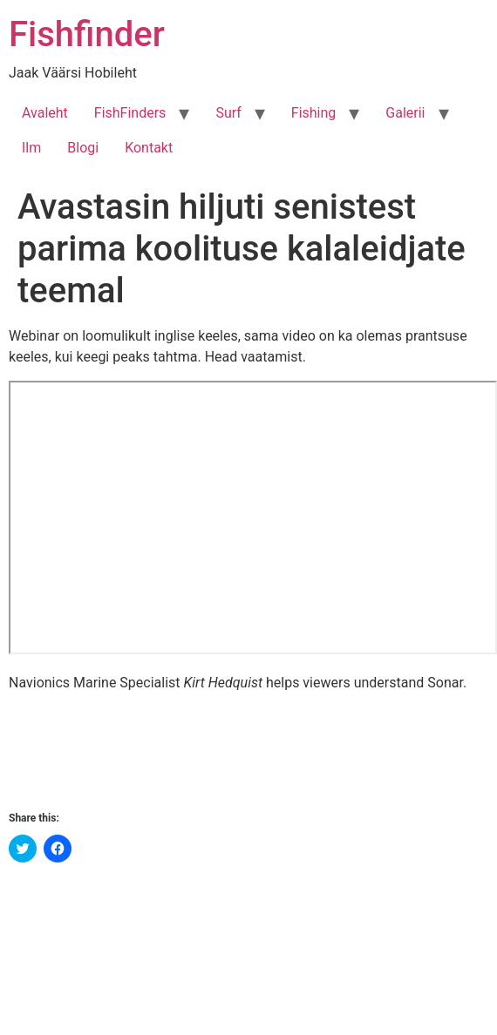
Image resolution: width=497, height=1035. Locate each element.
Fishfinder (87, 34)
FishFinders (130, 113)
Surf (228, 113)
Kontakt (149, 147)
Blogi (83, 147)
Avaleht (45, 113)
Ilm (31, 147)
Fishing (314, 113)
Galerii (405, 113)
